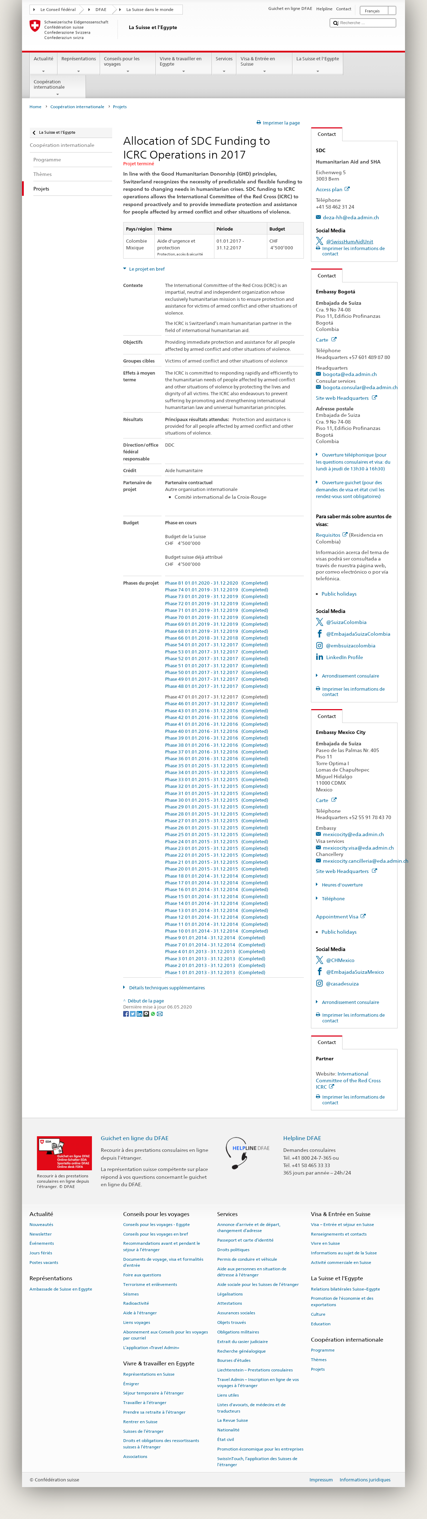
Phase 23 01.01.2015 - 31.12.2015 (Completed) (216, 848)
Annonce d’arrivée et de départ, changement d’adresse (248, 1227)
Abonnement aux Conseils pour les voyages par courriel (165, 1335)
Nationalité (228, 1429)
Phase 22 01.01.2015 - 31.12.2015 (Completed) (216, 855)
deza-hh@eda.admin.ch (351, 217)
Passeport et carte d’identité (245, 1240)
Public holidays (339, 594)
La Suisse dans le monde (150, 9)
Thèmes (319, 1359)
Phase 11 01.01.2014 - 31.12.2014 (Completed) (216, 924)
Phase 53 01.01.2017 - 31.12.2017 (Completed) (216, 652)
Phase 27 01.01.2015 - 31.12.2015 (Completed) (216, 820)
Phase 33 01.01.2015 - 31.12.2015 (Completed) (216, 779)
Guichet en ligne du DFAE (135, 1138)
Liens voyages (136, 1322)
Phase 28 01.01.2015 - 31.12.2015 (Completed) (216, 814)
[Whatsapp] (153, 1013)
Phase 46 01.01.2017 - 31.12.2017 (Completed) (216, 703)
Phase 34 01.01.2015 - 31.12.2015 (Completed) (216, 772)
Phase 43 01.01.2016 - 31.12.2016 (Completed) (216, 710)
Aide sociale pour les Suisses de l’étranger (258, 1284)
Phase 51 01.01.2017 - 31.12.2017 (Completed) (216, 665)
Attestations (229, 1303)
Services (224, 65)
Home (35, 106)
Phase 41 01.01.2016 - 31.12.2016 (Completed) (216, 724)
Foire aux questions (142, 1274)
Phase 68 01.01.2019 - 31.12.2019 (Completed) (216, 631)
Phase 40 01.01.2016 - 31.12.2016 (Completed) (216, 731)
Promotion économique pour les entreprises (260, 1449)
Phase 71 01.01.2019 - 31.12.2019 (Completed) (216, 610)
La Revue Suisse (232, 1420)
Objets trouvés (231, 1322)
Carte (326, 340)
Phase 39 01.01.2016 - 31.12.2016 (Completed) (216, 738)
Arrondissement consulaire (350, 676)
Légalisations (230, 1293)
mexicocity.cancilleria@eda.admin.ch (366, 861)
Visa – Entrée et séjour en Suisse (342, 1224)
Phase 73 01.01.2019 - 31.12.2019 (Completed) (216, 596)
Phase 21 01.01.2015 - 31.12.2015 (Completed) (216, 862)
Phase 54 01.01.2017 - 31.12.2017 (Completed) (216, 644)
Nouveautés (41, 1224)
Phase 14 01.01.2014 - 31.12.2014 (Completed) (216, 903)
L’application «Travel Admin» (151, 1347)
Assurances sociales (236, 1312)
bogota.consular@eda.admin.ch (360, 387)
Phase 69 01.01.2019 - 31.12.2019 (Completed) (216, 624)
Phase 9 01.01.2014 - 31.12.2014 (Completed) (215, 937)
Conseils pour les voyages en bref (155, 1233)
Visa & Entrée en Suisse (264, 65)
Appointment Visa (341, 916)
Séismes (131, 1293)
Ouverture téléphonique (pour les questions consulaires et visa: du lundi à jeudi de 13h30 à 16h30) (353, 461)
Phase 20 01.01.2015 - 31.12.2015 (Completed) (216, 869)
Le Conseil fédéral (58, 9)
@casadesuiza (342, 984)
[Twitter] (133, 1013)
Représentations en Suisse (149, 1374)
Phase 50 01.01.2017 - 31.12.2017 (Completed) (216, 672)
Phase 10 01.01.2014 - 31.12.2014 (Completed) (216, 931)
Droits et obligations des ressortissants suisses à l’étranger (161, 1443)
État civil (225, 1439)
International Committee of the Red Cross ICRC (348, 1080)
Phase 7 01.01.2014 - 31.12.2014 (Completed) (215, 945)
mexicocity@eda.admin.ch (353, 834)
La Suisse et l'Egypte (318, 65)
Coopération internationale (58, 88)
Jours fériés (40, 1252)
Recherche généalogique (241, 1350)
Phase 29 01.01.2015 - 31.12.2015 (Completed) (216, 807)
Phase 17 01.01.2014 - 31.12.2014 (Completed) (216, 882)
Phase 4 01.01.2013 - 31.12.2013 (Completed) (215, 951)
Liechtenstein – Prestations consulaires (255, 1370)
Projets (318, 1369)
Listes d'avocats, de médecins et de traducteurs (251, 1407)
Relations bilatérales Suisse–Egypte (345, 1288)
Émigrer (131, 1383)
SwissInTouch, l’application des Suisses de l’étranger (257, 1461)
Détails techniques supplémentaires (166, 987)
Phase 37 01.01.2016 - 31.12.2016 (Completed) (216, 752)
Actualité (43, 65)
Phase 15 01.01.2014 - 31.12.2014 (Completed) (216, 896)
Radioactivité (136, 1303)
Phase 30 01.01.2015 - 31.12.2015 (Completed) (216, 800)
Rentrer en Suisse (140, 1421)
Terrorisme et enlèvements (150, 1284)
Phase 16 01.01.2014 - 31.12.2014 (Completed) (216, 889)
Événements (41, 1243)
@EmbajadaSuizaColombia (358, 634)
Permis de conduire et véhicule (247, 1259)
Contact (323, 134)
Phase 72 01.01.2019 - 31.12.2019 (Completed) (216, 603)
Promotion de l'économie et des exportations (342, 1301)
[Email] (160, 1013)
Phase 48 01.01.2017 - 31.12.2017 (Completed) (216, 686)
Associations (135, 1456)
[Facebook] (126, 1013)
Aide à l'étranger (140, 1312)
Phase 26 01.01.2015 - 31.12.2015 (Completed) (216, 827)
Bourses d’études (234, 1360)
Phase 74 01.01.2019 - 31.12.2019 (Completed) (216, 589)
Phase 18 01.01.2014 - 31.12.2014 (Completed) (216, 876)
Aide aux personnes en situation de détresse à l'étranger (251, 1271)
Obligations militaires (238, 1332)
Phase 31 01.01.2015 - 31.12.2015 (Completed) (216, 793)
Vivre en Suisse (325, 1243)
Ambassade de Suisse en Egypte (60, 1288)
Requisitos (331, 535)
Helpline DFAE (302, 1138)
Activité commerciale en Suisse (341, 1262)
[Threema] (146, 1013)
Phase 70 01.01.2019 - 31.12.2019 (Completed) (216, 617)
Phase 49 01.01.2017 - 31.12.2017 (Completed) (216, 679)
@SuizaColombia (346, 622)
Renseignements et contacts (339, 1233)
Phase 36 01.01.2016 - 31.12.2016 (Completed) (216, 758)
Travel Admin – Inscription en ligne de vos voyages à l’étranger (258, 1382)
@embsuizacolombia (351, 645)
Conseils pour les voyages (128, 65)
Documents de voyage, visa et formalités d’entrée (163, 1262)
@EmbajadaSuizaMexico (355, 972)
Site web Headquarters (346, 398)
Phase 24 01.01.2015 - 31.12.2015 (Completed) (216, 841)
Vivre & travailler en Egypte (184, 65)
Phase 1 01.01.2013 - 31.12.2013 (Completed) (215, 972)
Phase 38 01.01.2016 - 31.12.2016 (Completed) (216, 745)
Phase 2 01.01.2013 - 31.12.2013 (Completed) (215, 965)
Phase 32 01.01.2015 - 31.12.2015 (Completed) (216, 786)
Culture (318, 1314)
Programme (323, 1350)
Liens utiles (228, 1395)
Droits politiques (233, 1249)
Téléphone (333, 898)
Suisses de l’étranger (143, 1431)
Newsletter (40, 1233)
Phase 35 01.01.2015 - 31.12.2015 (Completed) (216, 765)
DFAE (100, 9)
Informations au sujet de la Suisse (344, 1252)
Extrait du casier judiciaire (242, 1341)
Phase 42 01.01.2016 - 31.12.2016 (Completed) (216, 717)
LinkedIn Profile (344, 657)
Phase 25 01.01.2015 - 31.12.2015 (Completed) (216, 834)
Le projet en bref (146, 269)
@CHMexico (340, 960)
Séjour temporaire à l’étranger (153, 1393)
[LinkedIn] (140, 1013)
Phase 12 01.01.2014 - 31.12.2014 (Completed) (216, 917)
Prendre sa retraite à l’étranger (154, 1412)
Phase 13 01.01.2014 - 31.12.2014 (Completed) (216, 910)
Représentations (79, 65)
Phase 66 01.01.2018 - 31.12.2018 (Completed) (216, 638)
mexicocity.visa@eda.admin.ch (358, 848)
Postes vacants (43, 1262)
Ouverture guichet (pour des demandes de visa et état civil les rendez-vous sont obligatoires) (350, 489)
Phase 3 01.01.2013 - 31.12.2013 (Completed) (215, 958)
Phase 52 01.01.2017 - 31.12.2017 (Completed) (216, 658)
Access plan (333, 189)
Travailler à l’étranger (144, 1402)
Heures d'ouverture (342, 885)
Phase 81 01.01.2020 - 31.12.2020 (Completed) (216, 583)
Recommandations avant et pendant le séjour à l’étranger (161, 1246)
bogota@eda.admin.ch (350, 374)
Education (320, 1323)
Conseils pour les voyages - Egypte (156, 1224)
